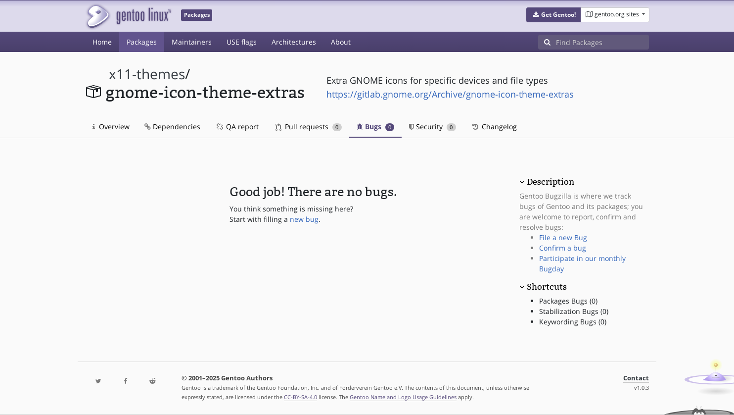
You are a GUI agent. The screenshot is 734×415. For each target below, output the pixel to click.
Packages (142, 42)
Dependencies (172, 126)
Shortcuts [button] (547, 287)
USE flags (242, 42)
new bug (304, 219)
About (341, 42)
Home (102, 42)
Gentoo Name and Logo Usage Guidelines (403, 397)
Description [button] (550, 182)
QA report (237, 126)
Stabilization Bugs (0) (573, 311)
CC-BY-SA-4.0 (300, 397)
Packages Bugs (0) (568, 301)
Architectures (294, 42)
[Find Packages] (602, 42)
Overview (111, 126)
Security (432, 126)
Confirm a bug (562, 248)
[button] (553, 14)
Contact (636, 378)
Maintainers (192, 42)
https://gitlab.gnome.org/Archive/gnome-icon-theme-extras (450, 94)
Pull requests (308, 126)
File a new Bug (563, 237)
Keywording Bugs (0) (572, 321)
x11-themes (147, 74)
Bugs (376, 126)
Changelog (494, 126)
